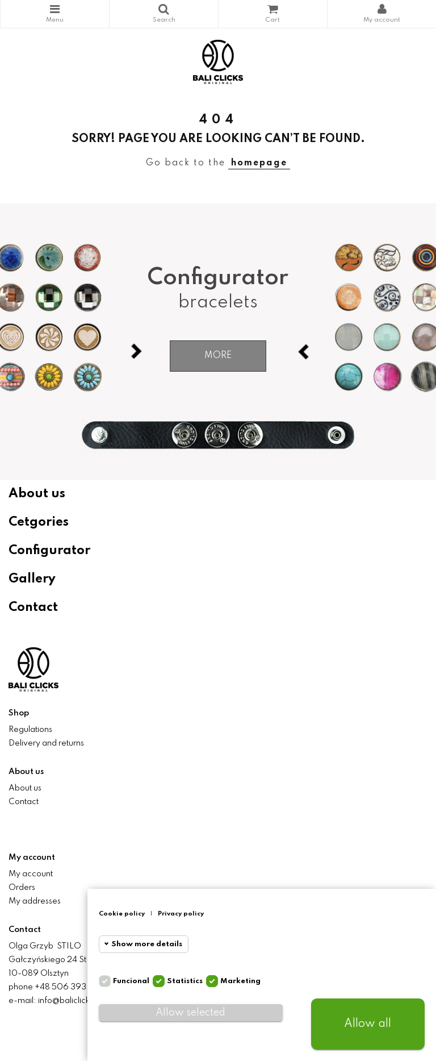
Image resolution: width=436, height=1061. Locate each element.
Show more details (146, 944)
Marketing (240, 981)
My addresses (35, 901)
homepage (259, 163)
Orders (22, 888)
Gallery (32, 579)
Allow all (367, 1024)
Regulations (30, 730)
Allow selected (190, 1013)
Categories (55, 9)
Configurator (49, 550)
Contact (33, 607)
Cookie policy (122, 913)
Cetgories (39, 522)
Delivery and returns (46, 743)
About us (37, 494)
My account (31, 874)
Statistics (185, 981)
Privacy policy (181, 913)
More (218, 355)
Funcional (131, 981)
